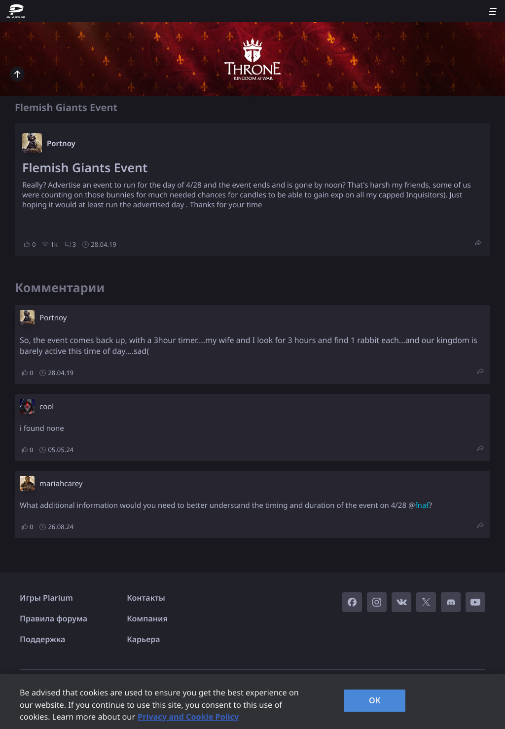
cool (46, 407)
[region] (252, 701)
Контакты (146, 597)
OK (375, 700)
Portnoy (61, 144)
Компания (147, 618)
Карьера (143, 639)
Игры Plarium (46, 597)
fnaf (422, 505)
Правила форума (53, 618)
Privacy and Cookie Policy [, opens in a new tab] (188, 716)
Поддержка (42, 639)
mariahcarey (61, 484)
